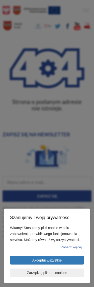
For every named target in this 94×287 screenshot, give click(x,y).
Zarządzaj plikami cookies (47, 273)
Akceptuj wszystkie (47, 260)
